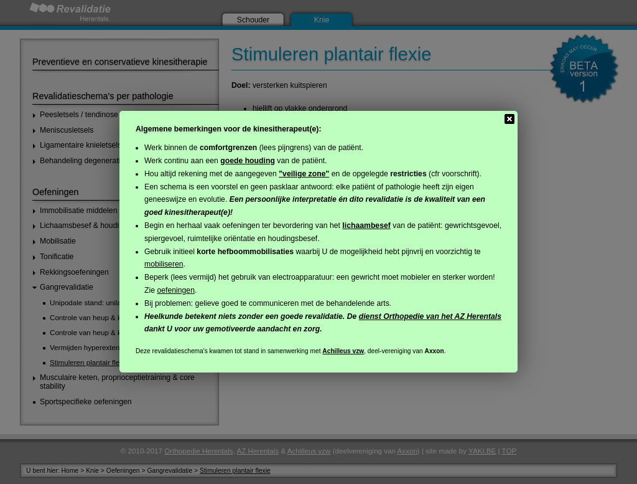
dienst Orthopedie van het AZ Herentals (430, 316)
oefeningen (176, 290)
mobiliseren (164, 264)
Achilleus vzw (343, 351)
